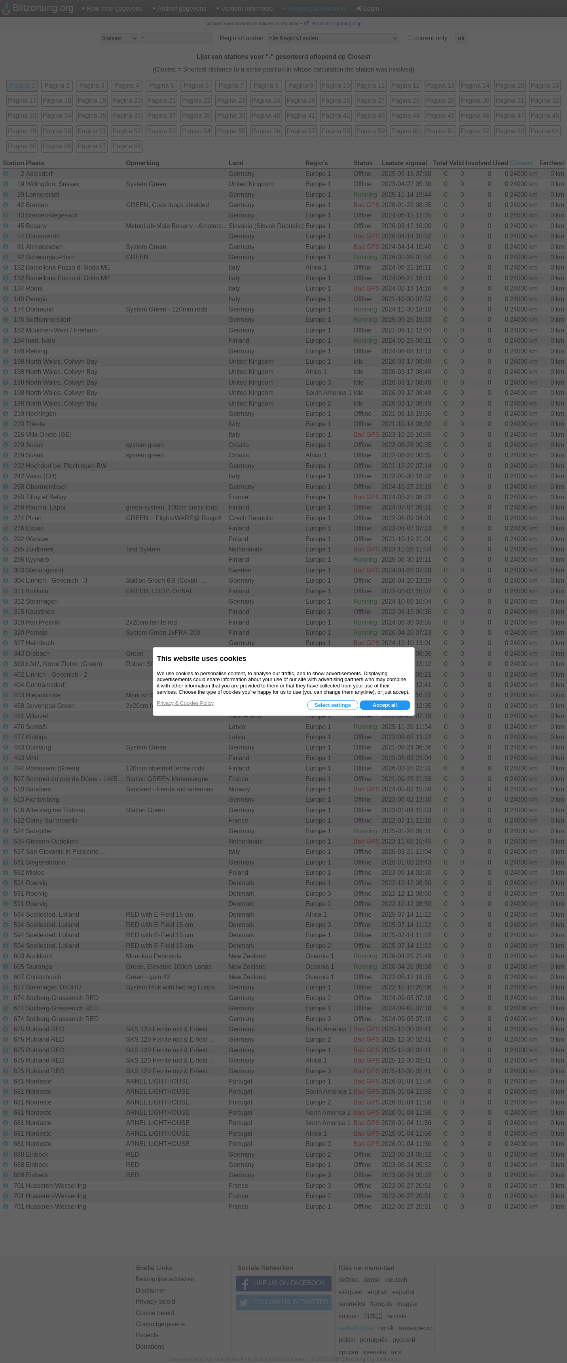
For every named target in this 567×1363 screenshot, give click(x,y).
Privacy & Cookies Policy (185, 703)
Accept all (385, 705)
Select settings (333, 705)
